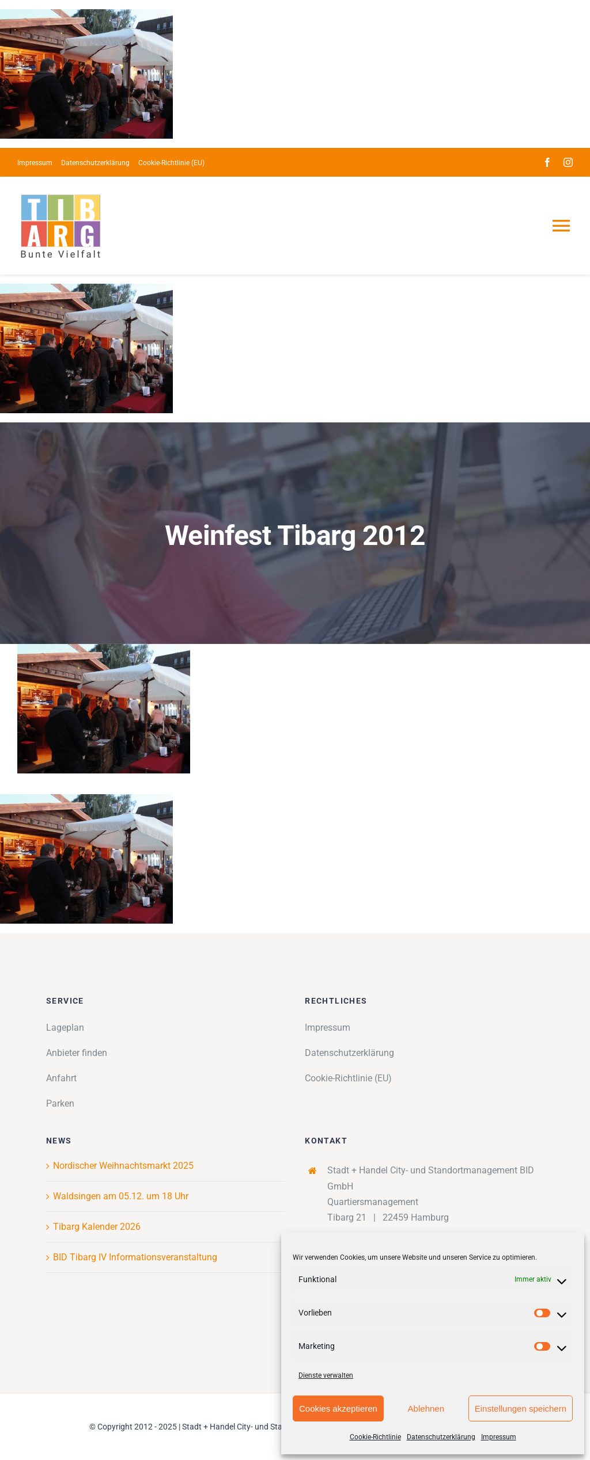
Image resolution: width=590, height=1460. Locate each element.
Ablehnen (426, 1408)
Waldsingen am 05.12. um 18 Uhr (120, 1196)
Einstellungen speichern (520, 1408)
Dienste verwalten (325, 1375)
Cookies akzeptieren (338, 1408)
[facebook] (547, 162)
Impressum (498, 1437)
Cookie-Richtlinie (375, 1437)
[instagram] (568, 162)
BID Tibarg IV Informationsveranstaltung (135, 1257)
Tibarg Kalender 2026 (97, 1226)
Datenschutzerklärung (441, 1437)
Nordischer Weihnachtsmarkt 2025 (123, 1165)
